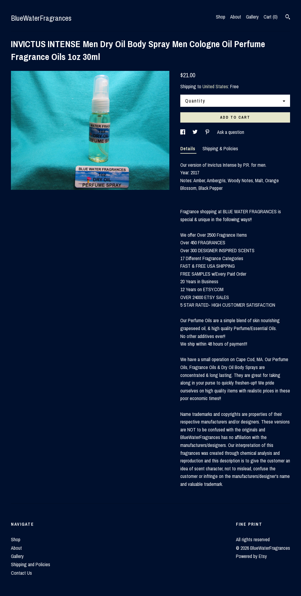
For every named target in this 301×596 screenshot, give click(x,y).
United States (215, 86)
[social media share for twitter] (195, 132)
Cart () (271, 16)
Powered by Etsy (251, 556)
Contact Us (21, 573)
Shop (220, 16)
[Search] (287, 17)
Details (188, 148)
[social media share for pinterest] (208, 132)
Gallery (252, 16)
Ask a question (230, 132)
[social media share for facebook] (183, 132)
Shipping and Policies (30, 564)
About (235, 16)
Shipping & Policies (220, 148)
